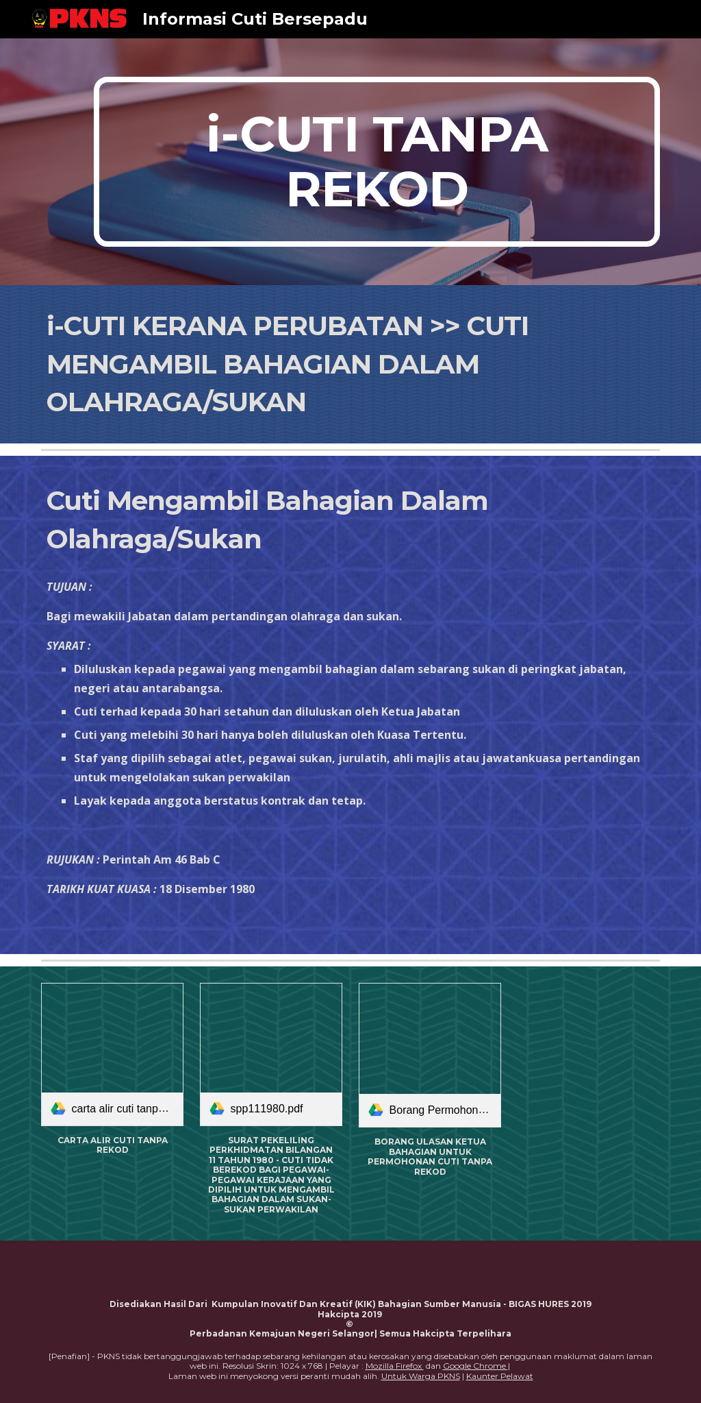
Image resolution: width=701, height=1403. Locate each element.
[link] (112, 1054)
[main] (377, 162)
